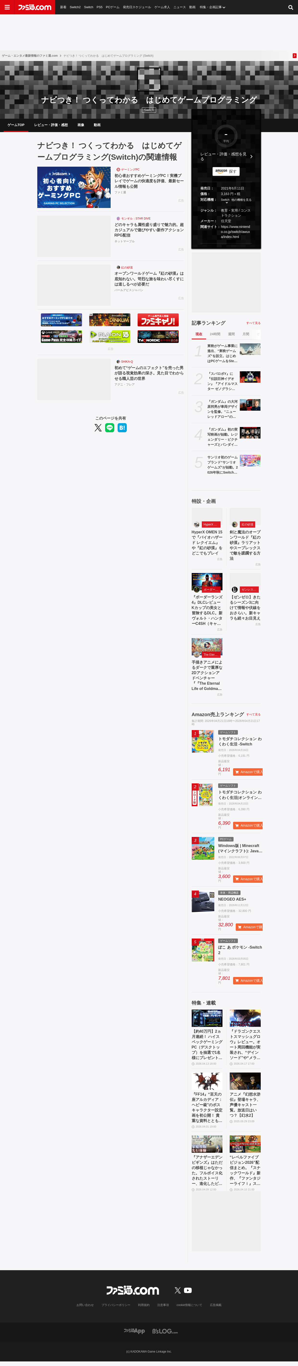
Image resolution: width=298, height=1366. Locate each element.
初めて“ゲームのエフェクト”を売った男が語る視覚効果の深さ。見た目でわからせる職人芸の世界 (149, 373)
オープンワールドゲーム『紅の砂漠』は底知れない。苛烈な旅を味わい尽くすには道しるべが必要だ (149, 279)
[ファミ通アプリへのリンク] (134, 1336)
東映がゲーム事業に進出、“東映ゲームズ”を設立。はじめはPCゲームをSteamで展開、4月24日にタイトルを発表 (222, 354)
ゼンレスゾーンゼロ (250, 591)
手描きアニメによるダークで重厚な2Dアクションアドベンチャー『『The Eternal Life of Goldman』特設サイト (207, 678)
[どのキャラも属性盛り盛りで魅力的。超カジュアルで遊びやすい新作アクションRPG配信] (74, 237)
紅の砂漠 (127, 268)
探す (233, 172)
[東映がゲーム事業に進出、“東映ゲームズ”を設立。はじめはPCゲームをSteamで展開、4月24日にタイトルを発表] (250, 350)
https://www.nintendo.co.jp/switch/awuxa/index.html (235, 232)
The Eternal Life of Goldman (212, 656)
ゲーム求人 (162, 7)
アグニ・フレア (124, 385)
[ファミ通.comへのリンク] (35, 7)
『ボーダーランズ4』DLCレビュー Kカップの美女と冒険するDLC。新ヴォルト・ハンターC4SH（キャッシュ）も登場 (207, 612)
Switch (88, 7)
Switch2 (75, 7)
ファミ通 (120, 193)
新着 (63, 7)
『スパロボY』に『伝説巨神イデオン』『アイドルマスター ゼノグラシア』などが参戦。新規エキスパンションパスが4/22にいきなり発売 (222, 382)
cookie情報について (189, 1309)
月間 (245, 335)
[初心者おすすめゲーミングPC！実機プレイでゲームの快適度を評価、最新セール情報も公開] (74, 188)
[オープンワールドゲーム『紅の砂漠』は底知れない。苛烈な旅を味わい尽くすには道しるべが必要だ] (74, 285)
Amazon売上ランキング (218, 717)
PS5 (100, 7)
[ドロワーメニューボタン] (7, 7)
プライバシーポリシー (115, 1309)
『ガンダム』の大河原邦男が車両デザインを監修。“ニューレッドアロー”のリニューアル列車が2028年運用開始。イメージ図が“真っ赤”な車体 (222, 410)
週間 (231, 335)
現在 (199, 335)
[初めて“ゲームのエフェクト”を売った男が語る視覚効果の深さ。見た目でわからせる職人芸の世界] (74, 380)
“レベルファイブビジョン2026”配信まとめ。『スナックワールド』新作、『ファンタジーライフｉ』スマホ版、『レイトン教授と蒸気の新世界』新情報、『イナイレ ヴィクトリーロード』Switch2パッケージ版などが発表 (245, 1175)
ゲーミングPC (130, 170)
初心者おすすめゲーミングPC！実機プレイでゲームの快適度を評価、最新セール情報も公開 (149, 181)
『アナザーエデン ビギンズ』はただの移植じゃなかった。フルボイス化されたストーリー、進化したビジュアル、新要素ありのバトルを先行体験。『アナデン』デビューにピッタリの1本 (207, 1175)
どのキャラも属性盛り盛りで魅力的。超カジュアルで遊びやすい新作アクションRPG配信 (149, 230)
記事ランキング (208, 323)
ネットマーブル (124, 242)
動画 (193, 7)
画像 (80, 125)
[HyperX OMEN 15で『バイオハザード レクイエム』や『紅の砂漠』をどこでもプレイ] (207, 517)
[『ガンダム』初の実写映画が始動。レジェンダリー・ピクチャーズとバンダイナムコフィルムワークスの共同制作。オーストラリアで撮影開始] (250, 433)
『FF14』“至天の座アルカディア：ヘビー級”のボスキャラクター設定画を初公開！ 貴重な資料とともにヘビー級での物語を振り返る (207, 1111)
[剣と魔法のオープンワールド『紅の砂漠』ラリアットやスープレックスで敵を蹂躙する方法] (245, 517)
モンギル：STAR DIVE (136, 219)
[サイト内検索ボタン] (291, 7)
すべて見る (253, 323)
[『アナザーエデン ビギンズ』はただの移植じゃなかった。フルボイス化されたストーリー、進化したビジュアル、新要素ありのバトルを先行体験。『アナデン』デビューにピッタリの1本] (207, 1148)
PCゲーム (113, 7)
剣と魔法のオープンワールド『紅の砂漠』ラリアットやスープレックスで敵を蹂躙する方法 (245, 546)
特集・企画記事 (211, 7)
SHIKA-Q (127, 362)
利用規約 (144, 1309)
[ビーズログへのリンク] (165, 1336)
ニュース (180, 7)
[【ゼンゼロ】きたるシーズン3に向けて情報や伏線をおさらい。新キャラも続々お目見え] (245, 583)
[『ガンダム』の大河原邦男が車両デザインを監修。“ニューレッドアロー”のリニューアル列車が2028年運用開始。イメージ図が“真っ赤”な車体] (250, 405)
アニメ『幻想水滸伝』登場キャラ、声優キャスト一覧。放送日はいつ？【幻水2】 (245, 1108)
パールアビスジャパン (128, 291)
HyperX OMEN (212, 525)
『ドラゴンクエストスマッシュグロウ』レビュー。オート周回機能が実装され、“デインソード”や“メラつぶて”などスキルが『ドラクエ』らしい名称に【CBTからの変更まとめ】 (245, 1048)
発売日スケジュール (137, 7)
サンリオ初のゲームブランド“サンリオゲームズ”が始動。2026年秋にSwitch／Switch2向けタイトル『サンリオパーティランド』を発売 (222, 466)
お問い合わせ (85, 1309)
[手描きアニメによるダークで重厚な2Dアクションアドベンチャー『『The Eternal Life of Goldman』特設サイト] (207, 648)
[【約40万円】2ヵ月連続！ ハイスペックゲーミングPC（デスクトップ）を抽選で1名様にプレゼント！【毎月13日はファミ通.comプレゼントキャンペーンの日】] (207, 1021)
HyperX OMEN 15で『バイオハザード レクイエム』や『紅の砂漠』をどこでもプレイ (207, 546)
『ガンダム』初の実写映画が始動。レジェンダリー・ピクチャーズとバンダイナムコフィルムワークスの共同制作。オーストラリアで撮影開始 (222, 438)
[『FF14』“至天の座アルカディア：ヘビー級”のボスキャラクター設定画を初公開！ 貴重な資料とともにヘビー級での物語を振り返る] (207, 1084)
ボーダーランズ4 (212, 591)
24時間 (215, 335)
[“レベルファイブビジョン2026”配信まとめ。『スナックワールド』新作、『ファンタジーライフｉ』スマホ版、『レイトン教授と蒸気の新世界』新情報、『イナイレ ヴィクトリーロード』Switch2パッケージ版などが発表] (245, 1148)
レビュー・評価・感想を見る (223, 157)
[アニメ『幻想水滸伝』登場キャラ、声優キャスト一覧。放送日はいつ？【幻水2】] (245, 1084)
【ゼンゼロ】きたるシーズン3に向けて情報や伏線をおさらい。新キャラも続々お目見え (245, 609)
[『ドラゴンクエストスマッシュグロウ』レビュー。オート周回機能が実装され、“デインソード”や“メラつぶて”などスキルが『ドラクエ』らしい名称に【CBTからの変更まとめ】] (245, 1021)
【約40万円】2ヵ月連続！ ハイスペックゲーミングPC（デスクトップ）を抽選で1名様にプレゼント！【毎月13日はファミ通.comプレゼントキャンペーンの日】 (207, 1048)
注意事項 (163, 1309)
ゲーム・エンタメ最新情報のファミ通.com (30, 55)
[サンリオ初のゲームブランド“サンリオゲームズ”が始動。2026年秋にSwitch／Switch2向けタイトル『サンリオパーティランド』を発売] (250, 461)
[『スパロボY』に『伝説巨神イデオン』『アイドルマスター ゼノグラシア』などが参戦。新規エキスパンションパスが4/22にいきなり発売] (250, 378)
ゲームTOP (16, 125)
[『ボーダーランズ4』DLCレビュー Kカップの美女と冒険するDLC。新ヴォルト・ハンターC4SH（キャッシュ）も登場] (207, 583)
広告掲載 (216, 1309)
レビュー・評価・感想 (51, 125)
